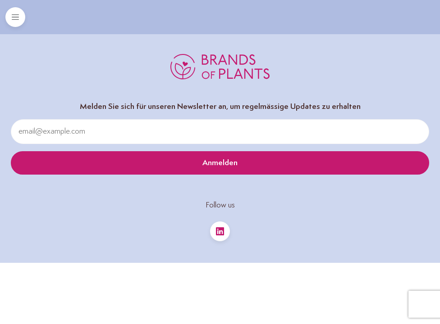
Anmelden (220, 163)
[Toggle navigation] (15, 17)
